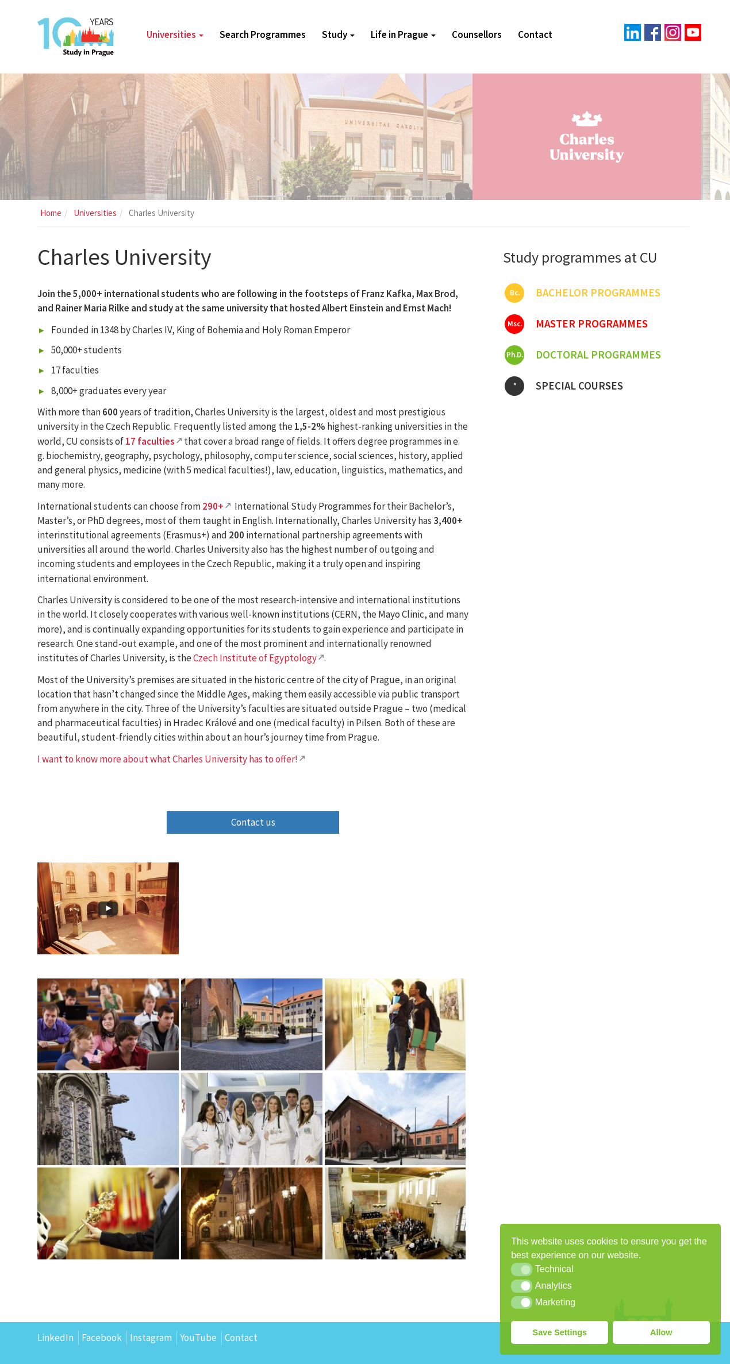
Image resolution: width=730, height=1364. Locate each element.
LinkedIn (55, 1337)
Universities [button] (175, 34)
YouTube (198, 1337)
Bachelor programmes (582, 293)
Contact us (253, 822)
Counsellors (477, 34)
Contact (535, 34)
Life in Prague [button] (403, 34)
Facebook (102, 1337)
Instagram (151, 1337)
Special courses (564, 386)
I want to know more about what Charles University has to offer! (167, 759)
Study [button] (338, 34)
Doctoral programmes (583, 355)
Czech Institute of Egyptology (255, 658)
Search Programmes (263, 34)
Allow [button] (661, 1332)
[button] (521, 1269)
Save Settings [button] (560, 1332)
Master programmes (576, 324)
